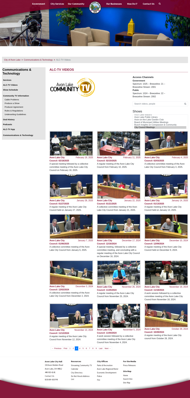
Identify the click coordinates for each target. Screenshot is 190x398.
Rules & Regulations (14, 111)
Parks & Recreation (105, 365)
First (65, 348)
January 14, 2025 (180, 200)
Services (7, 80)
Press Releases (129, 365)
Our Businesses (114, 3)
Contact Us (148, 3)
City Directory (76, 372)
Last (100, 348)
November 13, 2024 (83, 330)
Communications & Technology (38, 60)
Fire (98, 380)
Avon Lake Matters (160, 114)
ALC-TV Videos (10, 85)
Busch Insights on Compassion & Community (160, 125)
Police (99, 376)
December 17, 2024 (131, 240)
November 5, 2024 (132, 330)
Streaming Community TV (81, 365)
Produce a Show (12, 103)
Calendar (74, 369)
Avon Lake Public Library (160, 117)
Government (38, 3)
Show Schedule (10, 90)
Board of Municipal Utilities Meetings (160, 122)
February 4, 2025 (180, 157)
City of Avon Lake (12, 60)
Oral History (9, 119)
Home (125, 375)
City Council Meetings (160, 127)
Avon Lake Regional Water (107, 369)
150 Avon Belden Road (54, 365)
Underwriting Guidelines (15, 114)
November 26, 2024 (131, 287)
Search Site (127, 379)
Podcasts (7, 124)
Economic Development (107, 372)
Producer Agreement (14, 107)
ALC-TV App (9, 129)
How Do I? (132, 3)
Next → (108, 348)
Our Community (76, 3)
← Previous (56, 348)
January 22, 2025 (132, 200)
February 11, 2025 (132, 157)
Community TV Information (16, 96)
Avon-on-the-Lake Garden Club (160, 120)
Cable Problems (12, 99)
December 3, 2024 (84, 286)
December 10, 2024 (178, 240)
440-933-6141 (50, 372)
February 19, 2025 (84, 157)
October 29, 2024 (180, 329)
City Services (57, 3)
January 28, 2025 (85, 200)
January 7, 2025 (85, 240)
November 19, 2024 (178, 287)
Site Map (126, 382)
